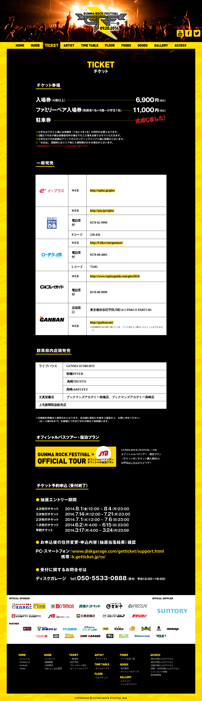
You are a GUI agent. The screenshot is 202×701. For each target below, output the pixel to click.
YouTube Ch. (25, 662)
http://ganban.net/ (101, 322)
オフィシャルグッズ (130, 671)
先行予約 (74, 662)
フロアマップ (101, 678)
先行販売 (125, 668)
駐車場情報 (156, 675)
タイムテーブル (102, 668)
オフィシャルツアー (79, 668)
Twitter (22, 668)
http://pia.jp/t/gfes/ (102, 210)
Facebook (24, 665)
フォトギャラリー (129, 684)
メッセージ (50, 659)
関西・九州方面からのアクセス (165, 668)
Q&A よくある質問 (53, 668)
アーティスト (101, 659)
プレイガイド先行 (78, 665)
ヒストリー (126, 681)
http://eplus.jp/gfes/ (102, 190)
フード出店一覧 (128, 659)
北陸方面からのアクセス (162, 665)
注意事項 (49, 665)
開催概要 (49, 662)
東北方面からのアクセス (162, 659)
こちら (134, 463)
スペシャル (25, 659)
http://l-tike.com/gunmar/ (106, 242)
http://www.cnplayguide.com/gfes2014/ (115, 276)
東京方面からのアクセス (162, 662)
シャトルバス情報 (159, 672)
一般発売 (74, 659)
